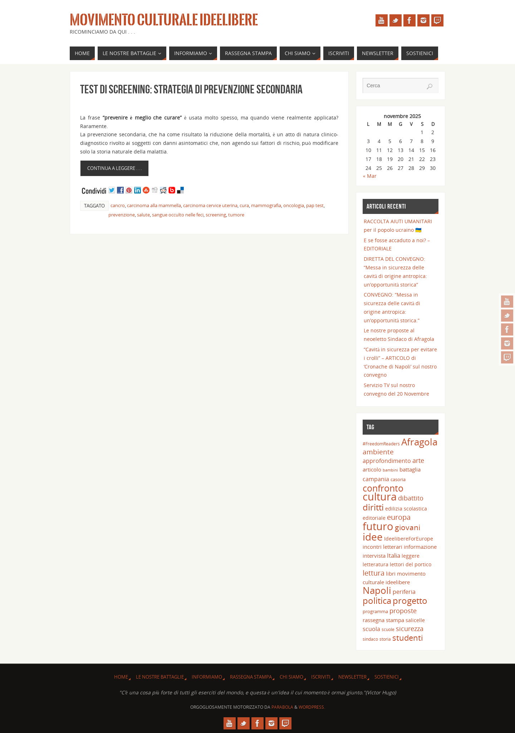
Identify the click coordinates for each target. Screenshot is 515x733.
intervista (374, 555)
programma (375, 611)
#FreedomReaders (381, 443)
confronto (383, 488)
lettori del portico (410, 564)
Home (121, 677)
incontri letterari (382, 546)
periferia (404, 592)
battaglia (410, 469)
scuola (371, 629)
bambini (390, 470)
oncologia (293, 205)
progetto (410, 600)
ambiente (378, 451)
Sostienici (386, 677)
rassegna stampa (383, 620)
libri (391, 573)
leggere (411, 555)
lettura (373, 573)
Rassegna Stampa (251, 677)
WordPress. (312, 707)
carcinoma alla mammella (154, 205)
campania (376, 479)
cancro (118, 205)
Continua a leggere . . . (114, 168)
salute (143, 214)
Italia (393, 555)
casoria (398, 479)
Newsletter (352, 677)
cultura (380, 496)
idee (373, 536)
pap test (315, 205)
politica (377, 600)
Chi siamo (291, 677)
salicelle (415, 620)
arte (418, 460)
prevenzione (121, 214)
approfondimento (387, 461)
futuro (378, 526)
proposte (403, 610)
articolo (372, 469)
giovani (407, 527)
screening (216, 214)
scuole (388, 629)
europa (399, 517)
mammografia (266, 205)
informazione (420, 546)
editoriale (374, 517)
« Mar (370, 175)
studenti (407, 637)
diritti (373, 507)
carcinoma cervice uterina (210, 205)
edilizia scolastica (406, 508)
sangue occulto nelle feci (177, 214)
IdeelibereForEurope (408, 538)
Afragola (419, 442)
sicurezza (409, 628)
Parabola (282, 707)
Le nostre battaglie (160, 677)
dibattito (410, 497)
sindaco (370, 639)
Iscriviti (320, 677)
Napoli (377, 590)
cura (244, 205)
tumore (236, 214)
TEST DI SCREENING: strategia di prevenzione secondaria (191, 89)
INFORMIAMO (207, 677)
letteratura (375, 564)
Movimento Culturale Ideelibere (164, 20)
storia (385, 639)
